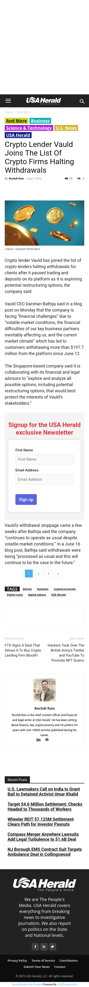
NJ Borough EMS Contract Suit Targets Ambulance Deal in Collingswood (45, 852)
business (42, 589)
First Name (24, 450)
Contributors (69, 961)
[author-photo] (44, 701)
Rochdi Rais (16, 178)
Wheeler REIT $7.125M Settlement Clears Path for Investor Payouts (41, 822)
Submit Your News (36, 967)
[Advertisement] (44, 47)
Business (40, 121)
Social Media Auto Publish (27, 984)
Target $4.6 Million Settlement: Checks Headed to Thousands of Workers (45, 807)
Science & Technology (29, 128)
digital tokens (37, 594)
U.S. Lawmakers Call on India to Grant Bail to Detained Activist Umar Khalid (44, 792)
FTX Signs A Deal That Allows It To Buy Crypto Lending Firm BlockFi (23, 650)
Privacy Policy (17, 961)
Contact (60, 967)
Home (9, 112)
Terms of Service (43, 961)
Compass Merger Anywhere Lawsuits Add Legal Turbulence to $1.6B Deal (43, 837)
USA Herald (18, 135)
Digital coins (15, 594)
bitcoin (27, 589)
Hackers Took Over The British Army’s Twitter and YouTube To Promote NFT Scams (66, 653)
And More (23, 112)
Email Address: (27, 470)
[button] (8, 100)
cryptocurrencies (65, 589)
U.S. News (66, 128)
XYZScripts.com (67, 984)
